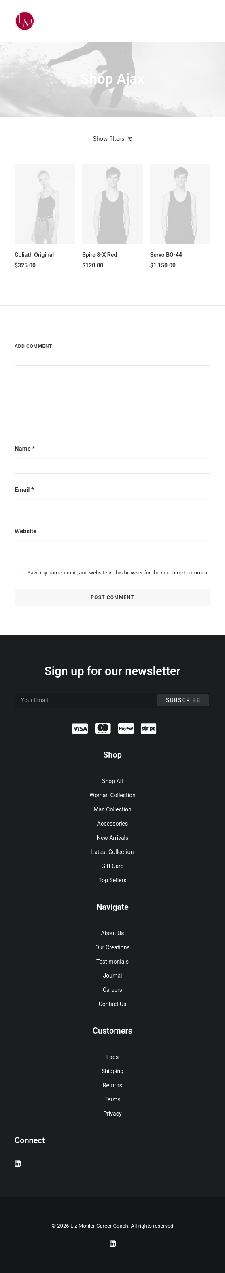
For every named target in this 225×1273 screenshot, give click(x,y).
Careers (112, 990)
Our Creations (112, 947)
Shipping (112, 1071)
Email (24, 490)
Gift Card (112, 866)
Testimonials (112, 961)
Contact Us (113, 1004)
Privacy (112, 1113)
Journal (112, 975)
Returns (112, 1085)
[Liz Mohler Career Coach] (25, 21)
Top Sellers (113, 880)
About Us (112, 933)
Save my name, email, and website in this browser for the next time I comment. (119, 573)
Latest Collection (112, 852)
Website (25, 531)
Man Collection (112, 809)
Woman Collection (112, 795)
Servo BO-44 (166, 255)
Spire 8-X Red (99, 255)
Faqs (112, 1057)
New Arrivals (112, 838)
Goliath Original (34, 255)
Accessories (112, 823)
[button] (45, 204)
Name (25, 448)
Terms (112, 1099)
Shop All (112, 781)
